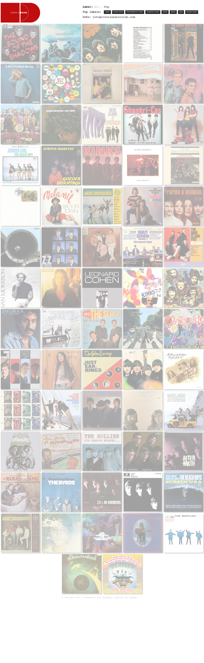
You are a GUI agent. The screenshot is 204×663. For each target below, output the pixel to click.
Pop (180, 12)
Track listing (128, 283)
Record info (111, 283)
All (96, 7)
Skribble (107, 623)
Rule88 (133, 623)
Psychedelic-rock (135, 12)
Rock (173, 12)
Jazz (107, 12)
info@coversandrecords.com (114, 17)
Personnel (145, 283)
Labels (158, 283)
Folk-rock (118, 12)
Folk (165, 12)
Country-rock (153, 12)
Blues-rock (192, 12)
